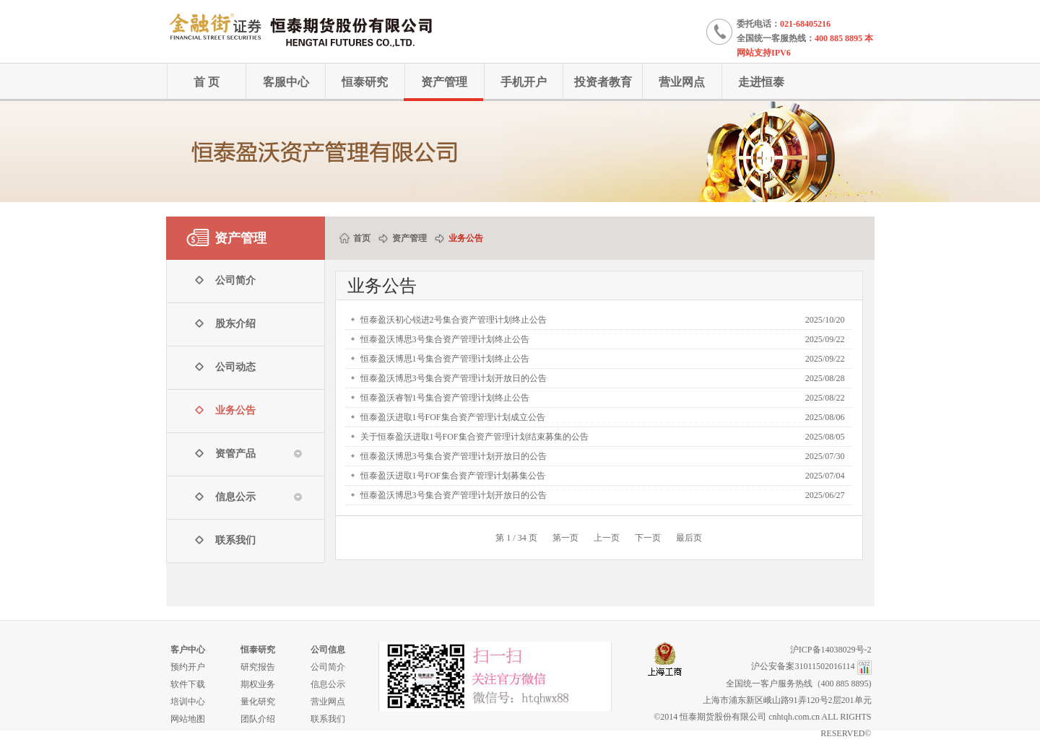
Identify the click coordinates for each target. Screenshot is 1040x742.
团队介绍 (257, 719)
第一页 (565, 538)
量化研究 (257, 702)
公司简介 (235, 280)
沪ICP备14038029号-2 (831, 650)
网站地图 (187, 719)
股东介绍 (235, 323)
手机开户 (523, 82)
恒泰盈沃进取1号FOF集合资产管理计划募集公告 (452, 476)
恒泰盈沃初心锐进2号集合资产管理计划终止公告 (453, 320)
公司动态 (235, 367)
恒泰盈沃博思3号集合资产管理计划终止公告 (444, 339)
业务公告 (235, 410)
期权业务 (257, 684)
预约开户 (187, 667)
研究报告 (257, 667)
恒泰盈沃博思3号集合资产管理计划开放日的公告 (453, 378)
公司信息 (328, 650)
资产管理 (444, 82)
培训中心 (187, 702)
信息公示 (328, 684)
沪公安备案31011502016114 (802, 666)
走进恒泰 (761, 82)
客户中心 (187, 650)
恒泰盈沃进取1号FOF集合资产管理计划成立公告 (452, 417)
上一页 (607, 538)
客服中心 (286, 82)
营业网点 (682, 82)
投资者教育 (603, 82)
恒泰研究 (365, 82)
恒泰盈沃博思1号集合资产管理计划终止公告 (444, 359)
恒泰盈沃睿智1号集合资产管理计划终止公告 (444, 398)
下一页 (648, 538)
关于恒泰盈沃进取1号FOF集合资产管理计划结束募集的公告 (474, 437)
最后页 (689, 538)
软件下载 (187, 684)
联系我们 (235, 540)
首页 (361, 238)
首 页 (207, 82)
